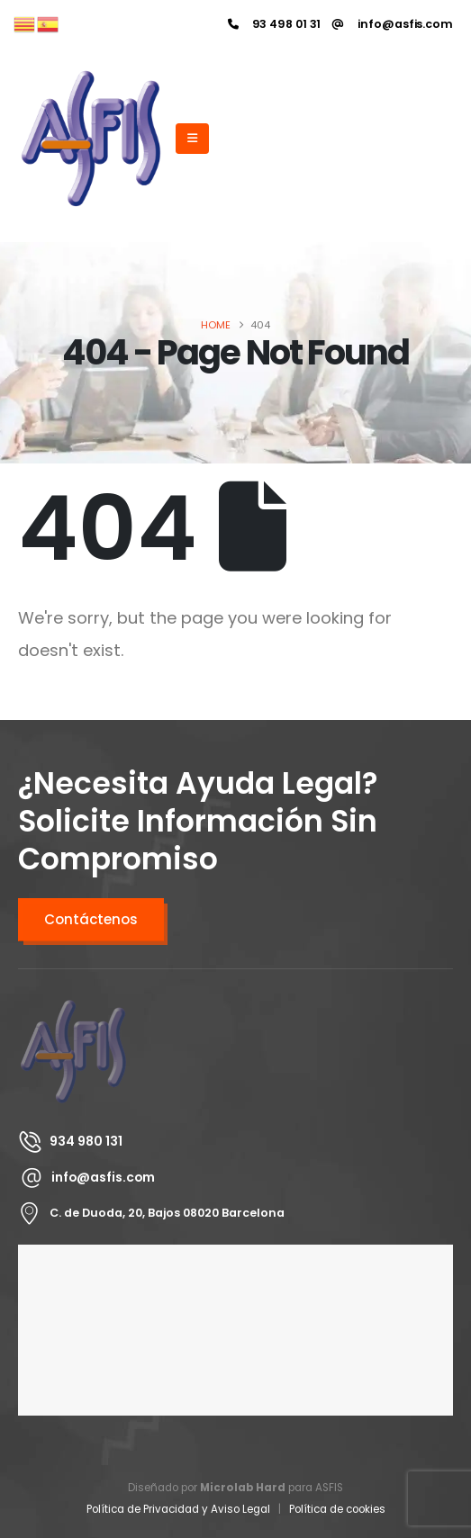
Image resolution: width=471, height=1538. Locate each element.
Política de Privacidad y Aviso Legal (178, 1509)
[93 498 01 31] (275, 24)
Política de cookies (337, 1509)
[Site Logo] (91, 138)
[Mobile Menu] (192, 138)
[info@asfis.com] (392, 24)
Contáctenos (91, 919)
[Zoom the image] (73, 1007)
